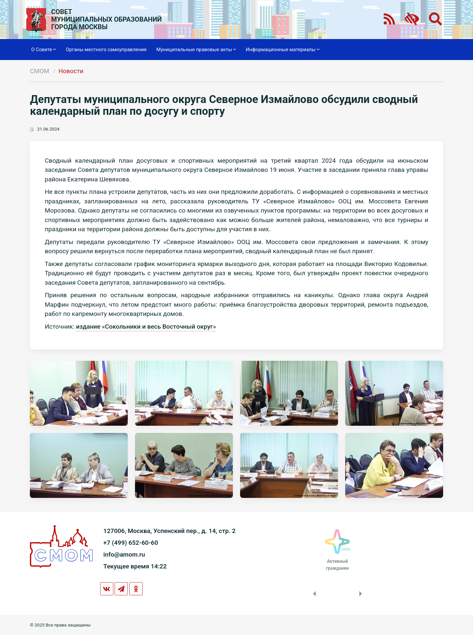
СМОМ (39, 71)
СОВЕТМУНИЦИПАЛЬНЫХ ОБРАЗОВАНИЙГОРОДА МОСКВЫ (106, 19)
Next (362, 593)
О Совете (43, 49)
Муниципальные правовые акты (196, 49)
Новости (70, 71)
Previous (313, 593)
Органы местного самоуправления (106, 49)
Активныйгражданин (337, 564)
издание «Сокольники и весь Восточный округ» (146, 326)
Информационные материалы (283, 49)
